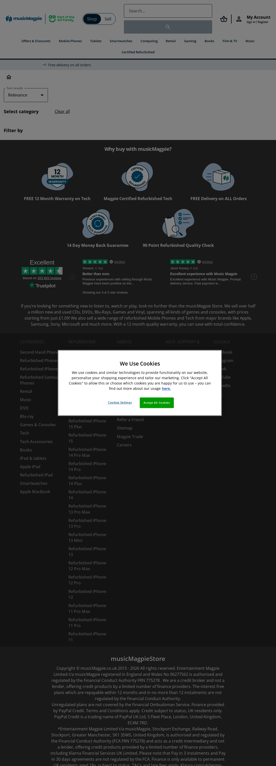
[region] (140, 383)
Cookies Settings (120, 402)
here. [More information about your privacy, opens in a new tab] (166, 388)
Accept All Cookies (157, 403)
